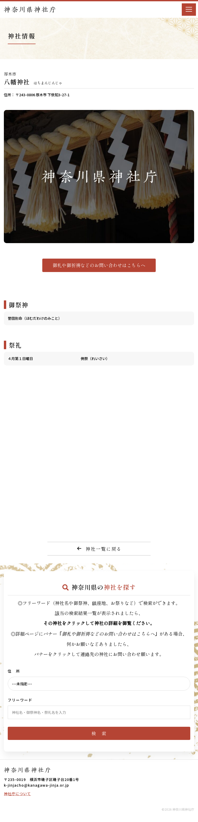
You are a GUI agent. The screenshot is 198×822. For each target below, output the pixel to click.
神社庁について (17, 793)
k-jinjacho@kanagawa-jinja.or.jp (36, 785)
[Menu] (189, 9)
